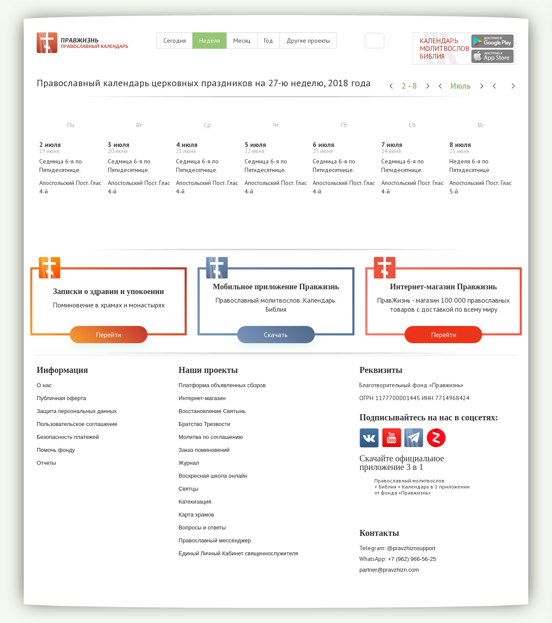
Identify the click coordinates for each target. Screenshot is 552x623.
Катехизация (195, 501)
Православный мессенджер (215, 540)
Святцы (188, 488)
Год (268, 40)
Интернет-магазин (202, 398)
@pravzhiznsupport (411, 548)
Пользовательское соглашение (77, 424)
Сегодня (174, 40)
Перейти (108, 334)
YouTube (391, 438)
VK (369, 438)
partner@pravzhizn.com (389, 570)
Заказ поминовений (204, 450)
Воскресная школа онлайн (213, 476)
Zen (436, 438)
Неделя (209, 40)
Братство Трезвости (204, 424)
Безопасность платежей (68, 437)
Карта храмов (196, 514)
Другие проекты (308, 40)
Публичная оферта (61, 398)
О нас (44, 385)
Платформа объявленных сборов (222, 385)
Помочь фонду (56, 450)
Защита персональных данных (77, 411)
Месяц (242, 40)
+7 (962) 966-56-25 (412, 559)
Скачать (276, 334)
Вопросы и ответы (202, 527)
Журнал (189, 463)
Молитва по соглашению (211, 437)
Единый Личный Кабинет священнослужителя (238, 553)
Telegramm (413, 438)
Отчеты (46, 463)
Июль (462, 85)
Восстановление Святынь (212, 411)
